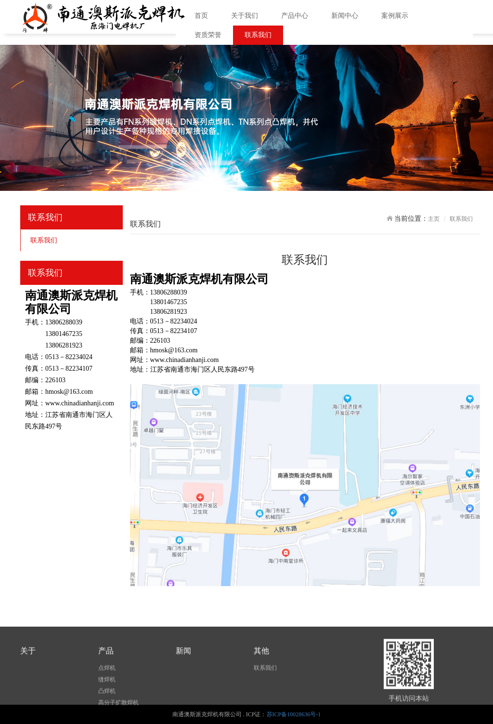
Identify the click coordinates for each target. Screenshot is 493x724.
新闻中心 (344, 15)
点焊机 (107, 692)
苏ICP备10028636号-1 (294, 714)
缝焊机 (107, 703)
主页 (434, 218)
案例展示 (394, 15)
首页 (201, 15)
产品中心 (294, 15)
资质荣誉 (208, 35)
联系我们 (258, 35)
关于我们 (244, 15)
